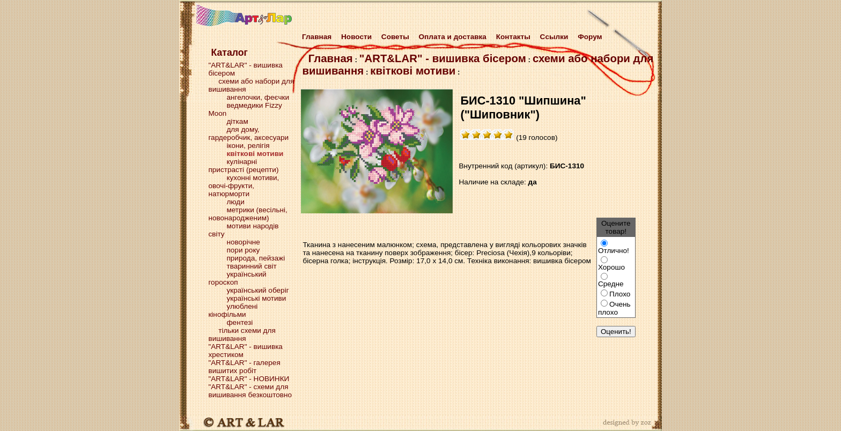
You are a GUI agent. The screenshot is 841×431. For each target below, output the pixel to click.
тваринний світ (251, 266)
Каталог (229, 52)
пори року (243, 250)
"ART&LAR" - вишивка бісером (442, 58)
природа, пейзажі (255, 258)
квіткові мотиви (412, 71)
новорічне (243, 242)
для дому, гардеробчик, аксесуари (248, 133)
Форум (590, 37)
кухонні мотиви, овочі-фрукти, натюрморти (243, 186)
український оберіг (257, 290)
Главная (314, 37)
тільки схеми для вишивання (241, 334)
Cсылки (554, 37)
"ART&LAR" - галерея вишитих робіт (244, 367)
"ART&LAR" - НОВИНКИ (248, 379)
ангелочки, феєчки (257, 97)
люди (235, 202)
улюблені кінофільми (232, 310)
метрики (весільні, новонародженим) (247, 214)
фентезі (239, 322)
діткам (237, 121)
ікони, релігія (247, 146)
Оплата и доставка (452, 37)
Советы (395, 37)
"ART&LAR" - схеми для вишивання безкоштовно (250, 391)
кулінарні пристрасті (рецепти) (243, 166)
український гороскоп (237, 278)
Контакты (513, 37)
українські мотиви (256, 298)
